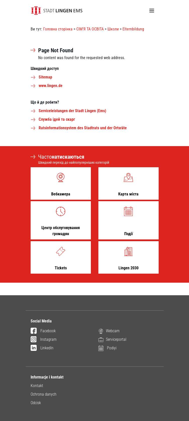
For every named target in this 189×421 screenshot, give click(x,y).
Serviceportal (112, 339)
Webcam (108, 330)
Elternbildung (133, 29)
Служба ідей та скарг (53, 119)
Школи (113, 29)
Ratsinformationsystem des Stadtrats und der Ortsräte (79, 127)
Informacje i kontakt (47, 377)
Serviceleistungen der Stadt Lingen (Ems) (68, 110)
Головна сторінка (58, 29)
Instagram (44, 340)
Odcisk (36, 402)
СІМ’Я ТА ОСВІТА (90, 29)
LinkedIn (42, 348)
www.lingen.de (46, 85)
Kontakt (37, 385)
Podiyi (107, 348)
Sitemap (41, 77)
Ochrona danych (43, 394)
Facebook (43, 331)
